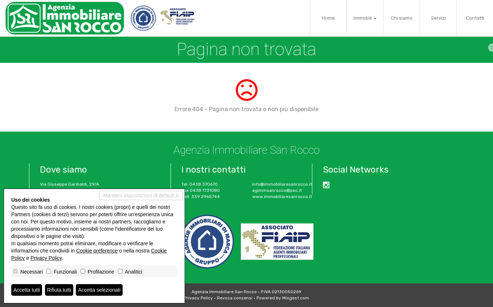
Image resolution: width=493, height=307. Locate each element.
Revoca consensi (234, 297)
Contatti (475, 18)
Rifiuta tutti (59, 290)
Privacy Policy (198, 297)
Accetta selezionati (99, 290)
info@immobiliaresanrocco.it (282, 184)
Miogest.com (295, 297)
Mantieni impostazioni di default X (141, 195)
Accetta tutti (26, 290)
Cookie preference (97, 251)
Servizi (438, 18)
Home (328, 18)
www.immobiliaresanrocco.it (282, 196)
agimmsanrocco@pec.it (277, 190)
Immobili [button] (365, 18)
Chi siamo (401, 18)
